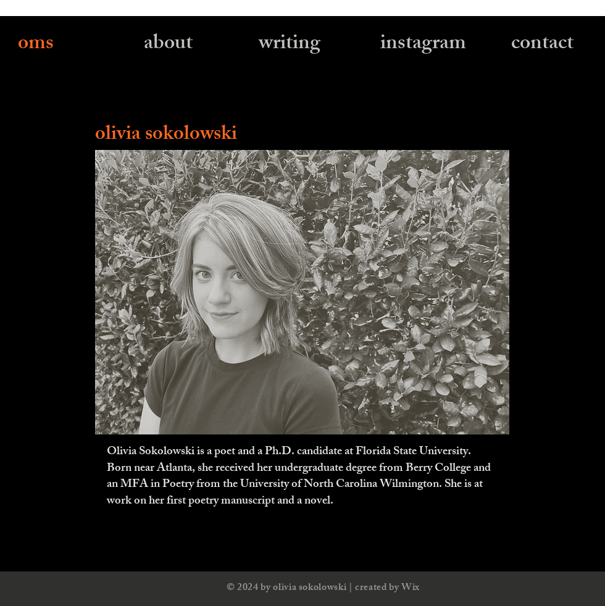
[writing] (289, 45)
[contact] (542, 45)
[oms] (36, 45)
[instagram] (423, 45)
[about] (168, 45)
